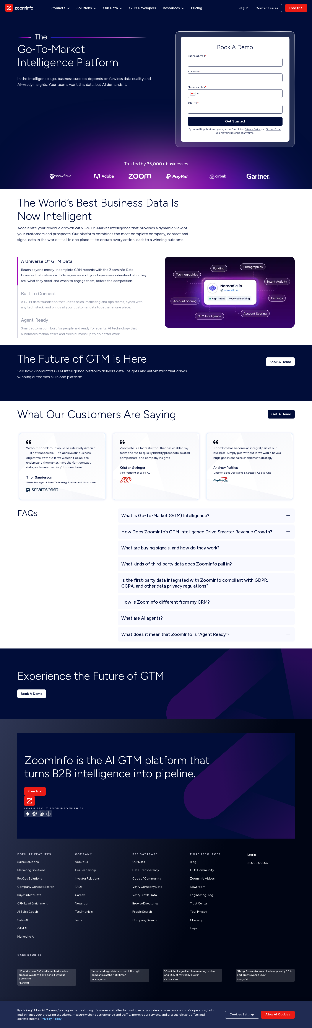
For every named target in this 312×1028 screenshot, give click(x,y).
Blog (193, 862)
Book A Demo (280, 362)
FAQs (78, 887)
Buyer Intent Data (29, 895)
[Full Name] (235, 77)
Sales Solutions (28, 862)
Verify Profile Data (144, 895)
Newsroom (82, 903)
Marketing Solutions (31, 870)
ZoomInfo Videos (202, 878)
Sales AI (22, 920)
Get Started (235, 121)
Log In (243, 8)
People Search (142, 912)
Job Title (192, 102)
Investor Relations (87, 878)
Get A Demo (281, 414)
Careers (80, 895)
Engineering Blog (201, 895)
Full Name (193, 71)
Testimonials (84, 912)
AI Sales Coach (27, 912)
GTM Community (202, 870)
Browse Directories (145, 903)
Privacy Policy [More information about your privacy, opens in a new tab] (51, 1019)
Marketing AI (25, 936)
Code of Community (146, 878)
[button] (194, 93)
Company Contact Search (35, 887)
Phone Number (196, 87)
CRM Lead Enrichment (32, 903)
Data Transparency (145, 870)
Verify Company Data (147, 887)
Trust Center (198, 903)
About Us (81, 862)
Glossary (196, 920)
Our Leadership (85, 870)
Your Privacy (198, 912)
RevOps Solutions (29, 878)
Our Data (138, 862)
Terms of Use (273, 129)
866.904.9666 (257, 863)
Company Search (144, 920)
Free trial (296, 8)
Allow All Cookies (277, 1014)
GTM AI (22, 928)
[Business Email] (235, 62)
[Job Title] (235, 109)
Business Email (196, 55)
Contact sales (266, 8)
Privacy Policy (252, 129)
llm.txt (79, 920)
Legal (193, 928)
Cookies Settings (242, 1014)
